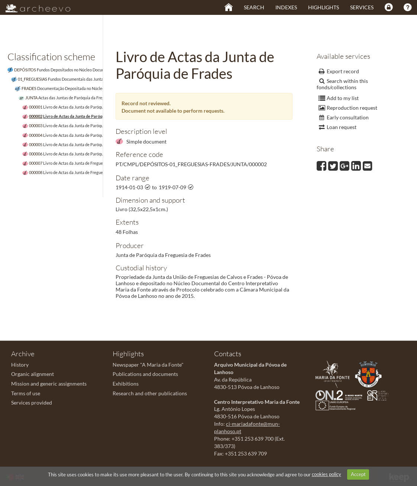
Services (362, 7)
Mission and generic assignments (49, 383)
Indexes (286, 7)
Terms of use (25, 393)
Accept (358, 474)
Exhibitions (126, 383)
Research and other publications (150, 393)
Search (254, 7)
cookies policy (326, 474)
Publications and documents (145, 374)
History (20, 364)
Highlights (323, 7)
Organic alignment (32, 374)
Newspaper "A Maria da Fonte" (148, 364)
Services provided (31, 402)
